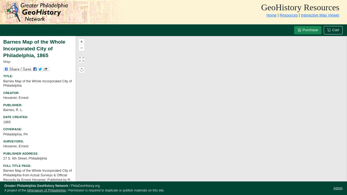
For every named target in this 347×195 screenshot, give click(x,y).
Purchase (308, 30)
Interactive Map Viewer (320, 15)
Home (271, 15)
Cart (333, 30)
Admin (338, 188)
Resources (289, 15)
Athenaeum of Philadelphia (46, 190)
